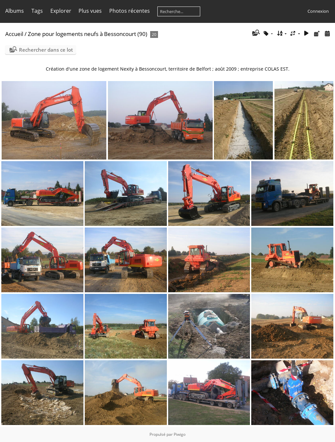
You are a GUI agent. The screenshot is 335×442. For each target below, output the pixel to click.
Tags (37, 10)
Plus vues (90, 10)
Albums (14, 10)
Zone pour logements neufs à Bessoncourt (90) (87, 34)
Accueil (14, 34)
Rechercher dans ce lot (46, 49)
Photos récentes (129, 10)
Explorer (60, 10)
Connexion (318, 11)
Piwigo (179, 434)
